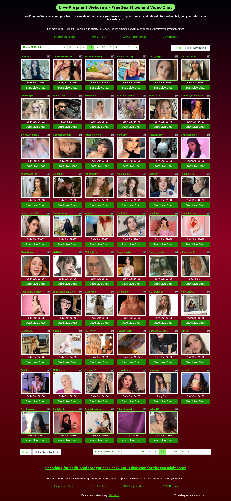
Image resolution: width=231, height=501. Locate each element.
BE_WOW (90, 331)
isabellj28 (154, 409)
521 (130, 47)
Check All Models (32, 47)
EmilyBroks (59, 409)
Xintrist (185, 370)
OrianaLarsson (189, 213)
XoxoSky (122, 135)
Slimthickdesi (124, 409)
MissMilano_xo (29, 174)
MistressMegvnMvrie (64, 291)
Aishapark (58, 174)
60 (117, 47)
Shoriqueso (27, 409)
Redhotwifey (156, 135)
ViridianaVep (60, 213)
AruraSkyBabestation (192, 95)
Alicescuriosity (125, 56)
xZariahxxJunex (125, 95)
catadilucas (155, 213)
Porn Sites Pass (98, 36)
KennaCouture (125, 370)
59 (110, 47)
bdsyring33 (27, 95)
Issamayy (154, 370)
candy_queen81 (29, 213)
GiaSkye (25, 370)
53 (70, 47)
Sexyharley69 (124, 331)
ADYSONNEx (156, 291)
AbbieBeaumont (62, 135)
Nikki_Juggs (156, 56)
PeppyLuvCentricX (31, 291)
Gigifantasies (124, 252)
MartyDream (27, 252)
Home (177, 47)
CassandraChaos (158, 331)
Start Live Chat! (35, 87)
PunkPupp (122, 213)
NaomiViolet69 (93, 135)
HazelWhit (90, 95)
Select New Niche (196, 47)
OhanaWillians (189, 135)
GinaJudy (26, 56)
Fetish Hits (114, 495)
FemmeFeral (188, 174)
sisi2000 (57, 252)
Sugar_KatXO (156, 252)
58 (103, 47)
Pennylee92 (91, 370)
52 (64, 47)
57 (97, 47)
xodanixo (90, 213)
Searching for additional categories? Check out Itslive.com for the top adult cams (115, 467)
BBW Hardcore (170, 36)
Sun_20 (185, 331)
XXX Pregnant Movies (134, 36)
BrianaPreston (93, 409)
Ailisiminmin (123, 174)
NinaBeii (57, 331)
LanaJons (90, 291)
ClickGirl (153, 174)
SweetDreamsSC (30, 135)
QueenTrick (59, 95)
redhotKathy (92, 174)
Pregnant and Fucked (64, 36)
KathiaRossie (188, 56)
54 (77, 47)
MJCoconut (59, 370)
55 (83, 47)
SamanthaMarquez (63, 56)
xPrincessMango (94, 56)
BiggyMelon (123, 291)
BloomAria (27, 331)
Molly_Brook (92, 252)
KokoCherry (187, 291)
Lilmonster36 (188, 252)
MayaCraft (154, 95)
